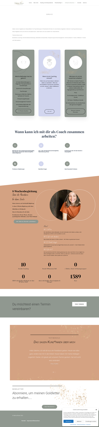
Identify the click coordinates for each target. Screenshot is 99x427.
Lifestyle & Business (69, 2)
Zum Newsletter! (49, 406)
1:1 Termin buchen (23, 110)
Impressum (88, 424)
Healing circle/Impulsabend (46, 2)
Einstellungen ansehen (91, 421)
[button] (96, 409)
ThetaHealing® (58, 2)
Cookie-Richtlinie (73, 424)
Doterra (85, 2)
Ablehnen (79, 421)
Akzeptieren (68, 421)
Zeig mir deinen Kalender (75, 111)
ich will (49, 111)
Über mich (35, 2)
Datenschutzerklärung (81, 424)
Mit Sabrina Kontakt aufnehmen (26, 221)
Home (30, 2)
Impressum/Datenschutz (33, 420)
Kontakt (79, 2)
